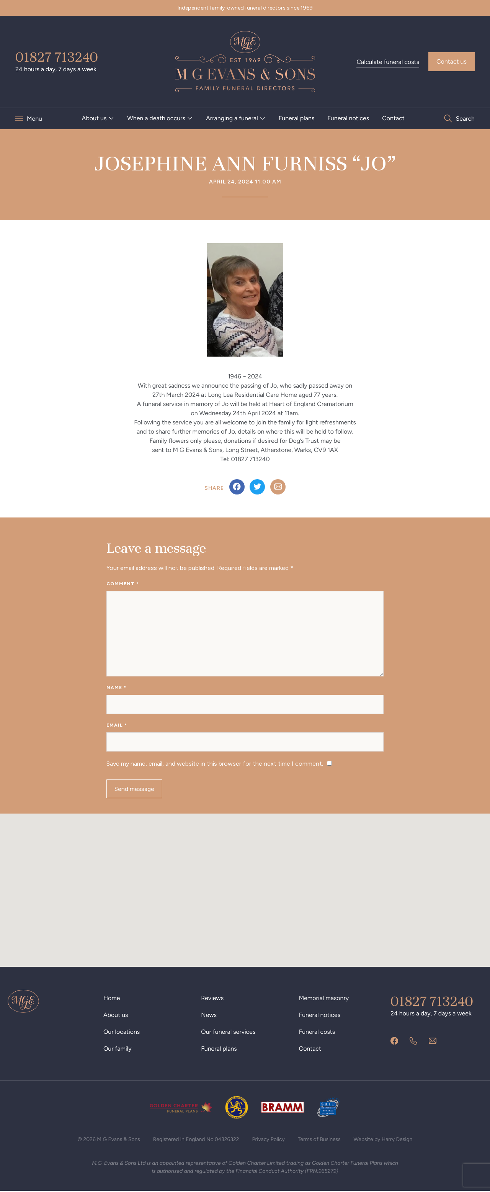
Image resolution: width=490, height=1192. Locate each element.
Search (465, 118)
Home (111, 998)
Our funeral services (228, 1032)
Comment (122, 583)
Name (116, 688)
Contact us (451, 61)
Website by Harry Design (383, 1140)
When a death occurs (156, 118)
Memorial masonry (324, 998)
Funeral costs (317, 1032)
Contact (393, 118)
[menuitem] (98, 118)
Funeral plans (297, 118)
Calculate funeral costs (387, 61)
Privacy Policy (268, 1140)
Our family (117, 1049)
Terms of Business (319, 1140)
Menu (34, 118)
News (209, 1015)
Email (116, 725)
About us (94, 118)
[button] (245, 884)
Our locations (121, 1032)
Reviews (212, 998)
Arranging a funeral (232, 118)
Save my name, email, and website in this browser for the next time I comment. (214, 764)
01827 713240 (56, 57)
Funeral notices (348, 118)
